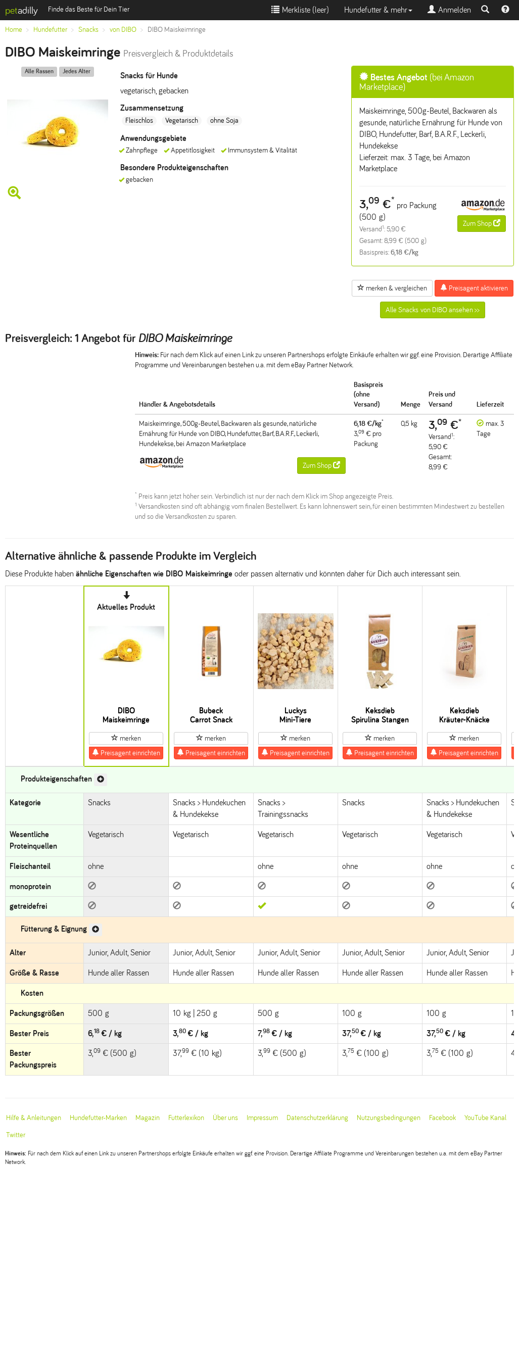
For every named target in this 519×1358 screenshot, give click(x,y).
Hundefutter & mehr (378, 10)
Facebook (442, 1118)
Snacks (88, 29)
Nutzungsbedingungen (388, 1118)
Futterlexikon (186, 1118)
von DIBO (123, 29)
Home (13, 29)
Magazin (147, 1118)
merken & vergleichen (392, 288)
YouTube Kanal (485, 1118)
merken (126, 738)
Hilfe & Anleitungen (33, 1118)
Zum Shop (481, 223)
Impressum (262, 1118)
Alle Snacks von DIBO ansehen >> (433, 310)
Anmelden (449, 10)
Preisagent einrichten (126, 753)
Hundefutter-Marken (98, 1118)
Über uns (225, 1118)
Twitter (15, 1135)
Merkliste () (300, 10)
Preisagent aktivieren (474, 288)
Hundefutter (50, 29)
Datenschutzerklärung (317, 1118)
